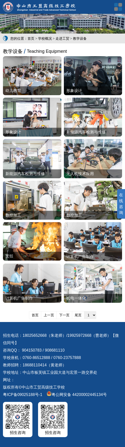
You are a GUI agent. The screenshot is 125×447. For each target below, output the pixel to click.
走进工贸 (62, 38)
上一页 (49, 315)
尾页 (78, 315)
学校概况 (45, 38)
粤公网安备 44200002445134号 (77, 395)
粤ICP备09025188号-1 (22, 395)
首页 (31, 38)
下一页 (64, 315)
